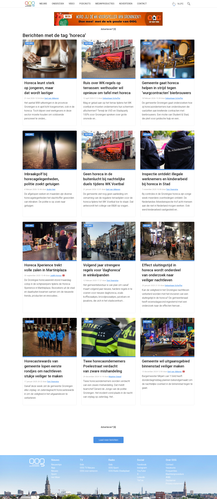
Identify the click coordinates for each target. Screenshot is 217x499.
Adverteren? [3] (108, 29)
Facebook (141, 464)
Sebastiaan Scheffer (111, 98)
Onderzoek (58, 3)
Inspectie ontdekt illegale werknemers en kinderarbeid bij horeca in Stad (164, 179)
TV (81, 460)
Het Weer (55, 477)
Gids (82, 464)
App (53, 468)
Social (140, 460)
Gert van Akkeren (51, 98)
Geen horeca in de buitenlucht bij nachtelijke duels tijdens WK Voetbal (104, 179)
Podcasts (85, 3)
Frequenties (171, 471)
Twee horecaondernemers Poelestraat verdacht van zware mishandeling (104, 366)
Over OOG (171, 460)
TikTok (140, 480)
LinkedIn (141, 477)
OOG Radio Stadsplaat (119, 471)
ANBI (168, 477)
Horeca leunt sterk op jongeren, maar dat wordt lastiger (39, 88)
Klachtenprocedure (175, 474)
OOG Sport (113, 468)
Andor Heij (51, 189)
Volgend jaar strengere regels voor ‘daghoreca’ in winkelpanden (102, 270)
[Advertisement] (108, 417)
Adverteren (125, 3)
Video (72, 3)
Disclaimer (171, 480)
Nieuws (43, 3)
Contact (142, 3)
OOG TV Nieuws (87, 468)
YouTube (141, 471)
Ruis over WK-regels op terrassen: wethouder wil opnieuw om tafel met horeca (107, 88)
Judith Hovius (56, 276)
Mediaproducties (104, 3)
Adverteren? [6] (108, 427)
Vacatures (171, 468)
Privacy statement (174, 483)
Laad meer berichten (108, 440)
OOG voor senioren (89, 471)
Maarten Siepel (115, 377)
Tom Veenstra (172, 189)
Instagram (142, 468)
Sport (54, 474)
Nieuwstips (56, 464)
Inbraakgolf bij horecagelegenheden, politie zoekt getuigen (41, 179)
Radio (111, 460)
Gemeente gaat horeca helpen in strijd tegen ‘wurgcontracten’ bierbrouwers (166, 88)
